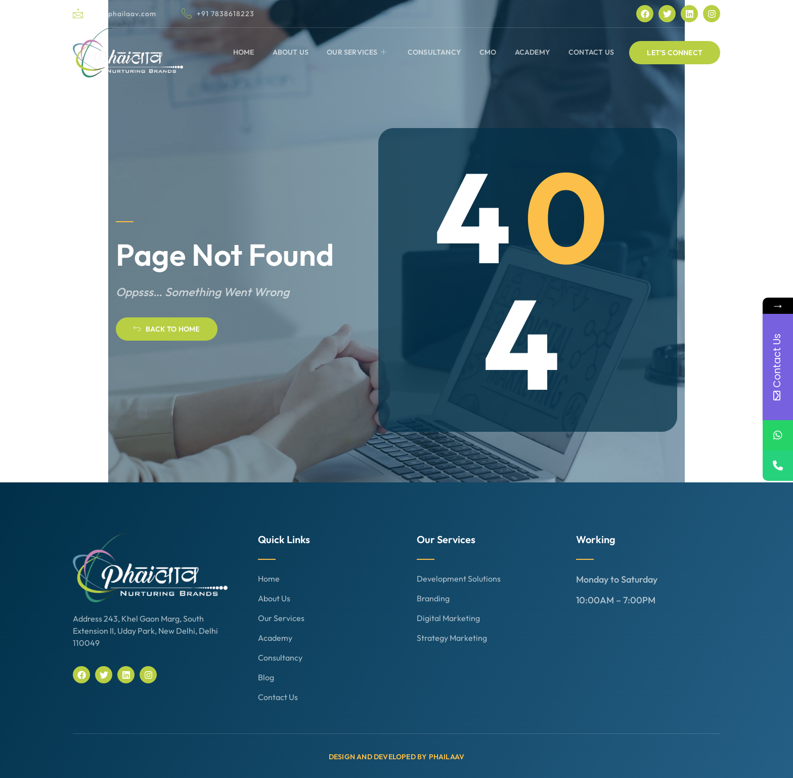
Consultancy (434, 52)
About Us (291, 52)
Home (243, 52)
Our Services (356, 52)
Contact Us (591, 52)
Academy (532, 52)
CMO (488, 52)
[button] (674, 52)
